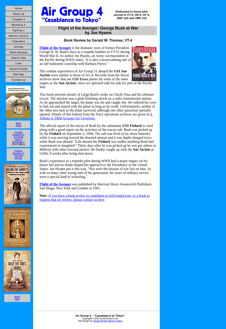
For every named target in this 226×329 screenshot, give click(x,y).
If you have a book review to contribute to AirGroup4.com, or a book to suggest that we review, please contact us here (95, 197)
